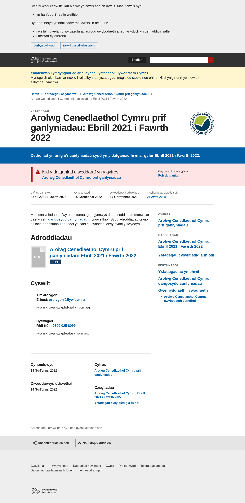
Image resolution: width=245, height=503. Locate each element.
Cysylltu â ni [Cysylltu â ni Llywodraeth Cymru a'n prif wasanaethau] (39, 465)
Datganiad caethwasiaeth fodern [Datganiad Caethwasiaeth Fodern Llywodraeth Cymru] (53, 470)
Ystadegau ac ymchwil (61, 94)
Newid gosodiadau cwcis (79, 45)
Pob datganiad (168, 175)
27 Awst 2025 (156, 197)
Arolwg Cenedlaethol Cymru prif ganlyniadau (116, 94)
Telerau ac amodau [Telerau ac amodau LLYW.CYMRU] (153, 465)
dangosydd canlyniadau (67, 219)
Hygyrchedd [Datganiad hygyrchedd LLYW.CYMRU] (60, 465)
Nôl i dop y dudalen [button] (96, 443)
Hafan (35, 94)
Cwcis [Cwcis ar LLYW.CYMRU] (110, 465)
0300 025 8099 (64, 326)
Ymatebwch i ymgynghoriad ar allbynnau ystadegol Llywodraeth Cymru (89, 73)
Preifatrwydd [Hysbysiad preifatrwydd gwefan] (127, 465)
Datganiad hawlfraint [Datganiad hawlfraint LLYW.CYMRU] (87, 465)
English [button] (136, 59)
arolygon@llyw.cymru (67, 300)
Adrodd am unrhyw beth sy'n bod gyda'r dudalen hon (66, 428)
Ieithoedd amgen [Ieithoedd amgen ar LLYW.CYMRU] (90, 470)
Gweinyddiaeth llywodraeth (183, 290)
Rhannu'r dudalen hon (53, 443)
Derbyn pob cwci (44, 45)
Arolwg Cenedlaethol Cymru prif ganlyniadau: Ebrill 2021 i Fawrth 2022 (38, 257)
